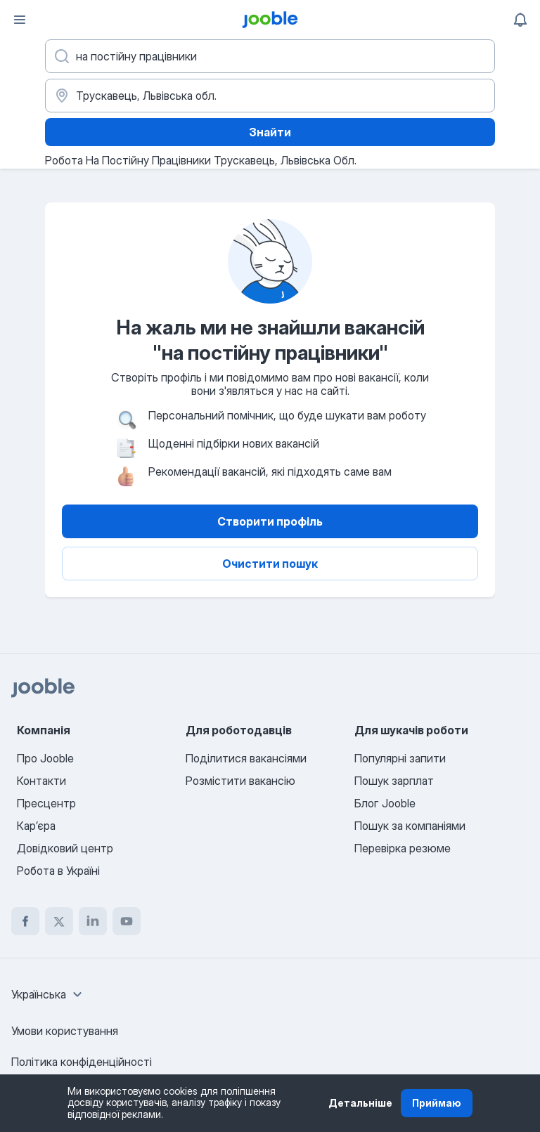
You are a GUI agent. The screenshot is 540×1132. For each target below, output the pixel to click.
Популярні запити (400, 758)
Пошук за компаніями (409, 826)
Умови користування (64, 1031)
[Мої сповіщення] (520, 20)
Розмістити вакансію (240, 781)
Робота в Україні (58, 871)
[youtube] (126, 921)
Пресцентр (46, 803)
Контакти (41, 781)
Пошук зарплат (394, 781)
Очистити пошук (270, 564)
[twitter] (59, 921)
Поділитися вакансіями (246, 758)
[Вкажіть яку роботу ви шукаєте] (270, 56)
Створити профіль (270, 521)
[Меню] (20, 20)
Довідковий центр (65, 848)
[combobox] (48, 994)
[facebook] (25, 921)
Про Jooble (45, 758)
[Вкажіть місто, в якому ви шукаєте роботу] (270, 95)
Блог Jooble (385, 803)
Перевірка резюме (402, 848)
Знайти (270, 132)
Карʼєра (36, 826)
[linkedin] (93, 921)
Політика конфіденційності (81, 1062)
